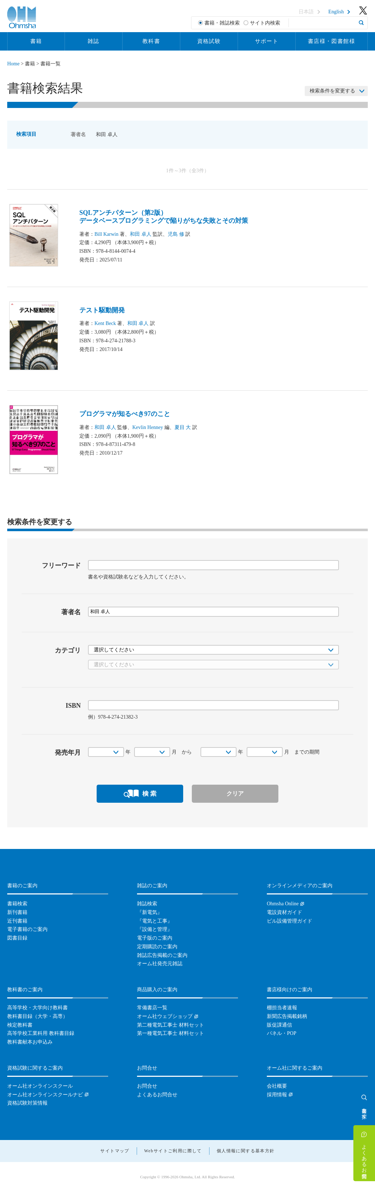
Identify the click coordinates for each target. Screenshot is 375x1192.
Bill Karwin (106, 234)
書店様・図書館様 (331, 41)
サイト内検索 (265, 23)
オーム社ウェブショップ (165, 1016)
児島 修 (176, 234)
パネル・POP (281, 1033)
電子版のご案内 (154, 938)
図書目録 (17, 938)
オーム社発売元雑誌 (159, 963)
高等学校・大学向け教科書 (37, 1007)
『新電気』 (149, 912)
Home (13, 63)
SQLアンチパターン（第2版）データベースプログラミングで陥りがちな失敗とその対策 (163, 216)
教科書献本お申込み (30, 1042)
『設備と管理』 (154, 929)
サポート (267, 41)
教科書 (151, 41)
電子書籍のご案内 (27, 929)
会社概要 (277, 1086)
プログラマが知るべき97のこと (124, 413)
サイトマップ (114, 1150)
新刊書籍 (17, 912)
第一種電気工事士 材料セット (170, 1033)
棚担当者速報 (282, 1007)
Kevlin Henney (147, 427)
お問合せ (147, 1086)
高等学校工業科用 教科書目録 (40, 1033)
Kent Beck (105, 323)
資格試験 (209, 41)
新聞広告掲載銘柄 (287, 1016)
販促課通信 (279, 1025)
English (336, 11)
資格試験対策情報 (27, 1103)
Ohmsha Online (283, 903)
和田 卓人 (140, 234)
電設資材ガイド (284, 912)
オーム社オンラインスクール (40, 1086)
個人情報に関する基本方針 (246, 1150)
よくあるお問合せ (364, 1158)
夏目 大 (183, 427)
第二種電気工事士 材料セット (170, 1025)
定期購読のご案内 (157, 946)
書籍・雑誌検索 (222, 23)
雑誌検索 (147, 903)
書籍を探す (364, 1110)
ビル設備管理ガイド (289, 921)
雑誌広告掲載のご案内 (162, 955)
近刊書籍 (17, 921)
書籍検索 (17, 903)
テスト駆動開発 (102, 310)
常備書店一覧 (152, 1007)
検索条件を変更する (332, 91)
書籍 (36, 41)
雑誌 (94, 41)
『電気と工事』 (154, 921)
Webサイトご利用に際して (173, 1150)
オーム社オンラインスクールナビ (45, 1094)
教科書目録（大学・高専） (37, 1016)
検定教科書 (19, 1025)
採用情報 (277, 1094)
